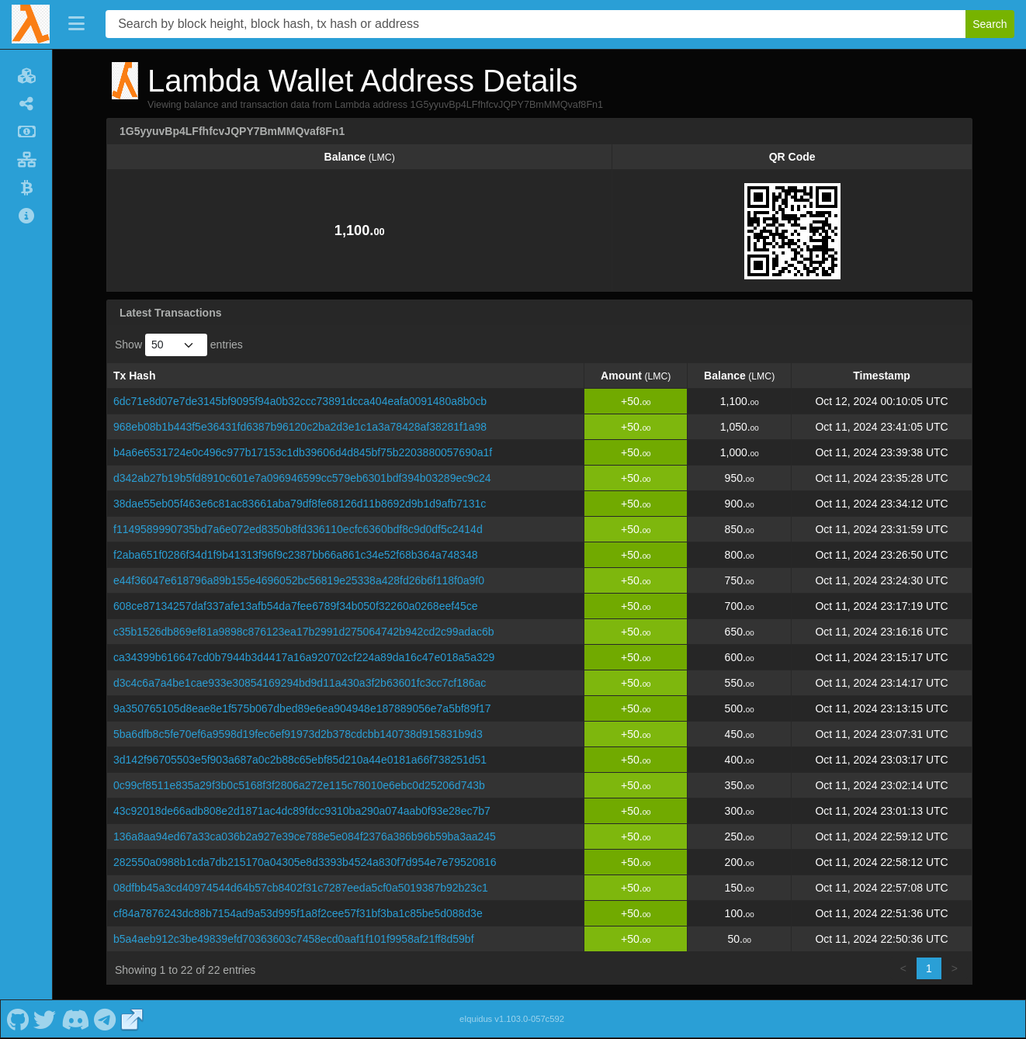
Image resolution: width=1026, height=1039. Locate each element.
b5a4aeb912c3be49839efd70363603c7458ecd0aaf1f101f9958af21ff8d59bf (293, 939)
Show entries (179, 345)
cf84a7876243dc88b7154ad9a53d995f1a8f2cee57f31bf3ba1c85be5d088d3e (298, 913)
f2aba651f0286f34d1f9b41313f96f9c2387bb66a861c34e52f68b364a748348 (295, 555)
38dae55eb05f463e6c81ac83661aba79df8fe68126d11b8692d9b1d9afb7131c (299, 503)
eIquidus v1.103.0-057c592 (511, 1018)
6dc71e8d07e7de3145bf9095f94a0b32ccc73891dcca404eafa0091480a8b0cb (300, 401)
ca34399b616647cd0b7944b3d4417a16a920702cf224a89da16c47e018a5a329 (303, 657)
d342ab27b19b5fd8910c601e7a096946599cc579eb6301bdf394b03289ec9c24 (302, 478)
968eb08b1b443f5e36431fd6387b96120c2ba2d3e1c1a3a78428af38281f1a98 (300, 427)
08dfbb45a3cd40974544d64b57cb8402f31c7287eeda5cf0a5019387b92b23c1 (300, 887)
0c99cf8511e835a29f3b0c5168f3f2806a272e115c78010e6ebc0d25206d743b (299, 785)
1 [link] (929, 968)
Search (989, 24)
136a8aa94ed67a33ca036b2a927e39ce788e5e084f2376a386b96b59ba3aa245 (304, 836)
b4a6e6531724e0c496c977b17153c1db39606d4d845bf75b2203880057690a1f (302, 452)
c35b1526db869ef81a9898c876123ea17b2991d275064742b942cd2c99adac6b (303, 631)
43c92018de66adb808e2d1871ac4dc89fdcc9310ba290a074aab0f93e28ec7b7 (301, 811)
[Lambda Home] (31, 24)
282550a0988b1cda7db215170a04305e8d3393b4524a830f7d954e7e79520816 (305, 862)
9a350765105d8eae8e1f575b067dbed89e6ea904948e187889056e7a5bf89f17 (302, 708)
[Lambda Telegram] (105, 1019)
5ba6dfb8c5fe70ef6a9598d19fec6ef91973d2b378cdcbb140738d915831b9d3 (298, 734)
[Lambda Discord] (75, 1019)
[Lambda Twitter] (45, 1019)
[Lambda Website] (132, 1019)
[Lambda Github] (17, 1019)
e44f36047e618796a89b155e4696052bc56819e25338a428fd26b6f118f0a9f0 (298, 580)
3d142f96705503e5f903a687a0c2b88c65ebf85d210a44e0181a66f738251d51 (300, 759)
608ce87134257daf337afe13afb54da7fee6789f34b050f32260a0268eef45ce (295, 606)
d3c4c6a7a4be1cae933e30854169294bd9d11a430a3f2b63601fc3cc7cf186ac (299, 683)
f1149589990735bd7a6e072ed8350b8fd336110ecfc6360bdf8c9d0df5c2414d (298, 529)
